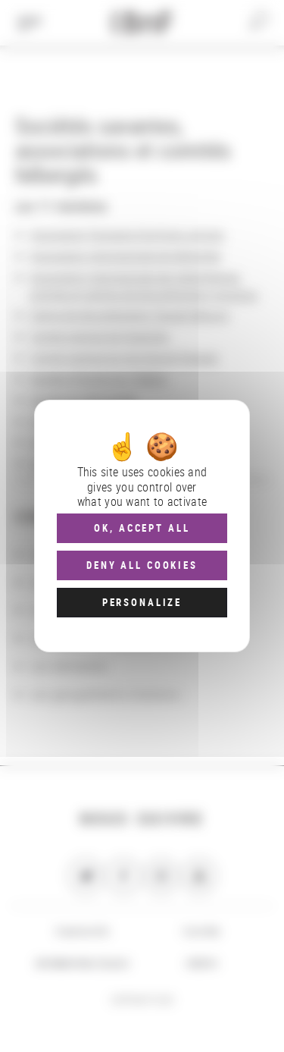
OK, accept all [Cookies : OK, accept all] (141, 528)
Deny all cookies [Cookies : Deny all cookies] (142, 565)
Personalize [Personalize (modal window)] (142, 602)
